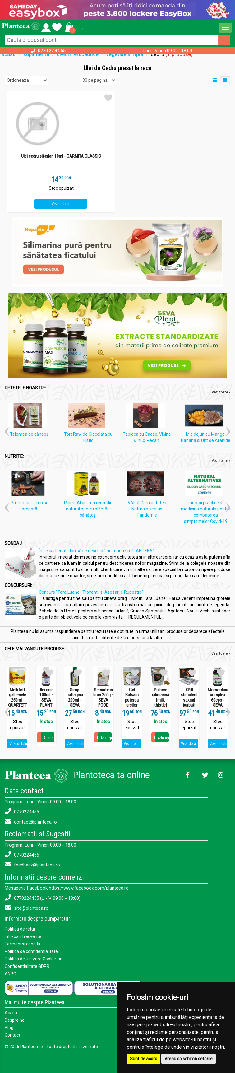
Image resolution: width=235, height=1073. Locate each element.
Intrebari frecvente (23, 936)
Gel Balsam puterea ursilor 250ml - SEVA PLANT (132, 705)
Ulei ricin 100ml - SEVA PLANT (46, 697)
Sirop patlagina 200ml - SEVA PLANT (75, 700)
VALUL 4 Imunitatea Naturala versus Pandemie (147, 509)
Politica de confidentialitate (31, 951)
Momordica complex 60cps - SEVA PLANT (218, 700)
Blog (9, 1027)
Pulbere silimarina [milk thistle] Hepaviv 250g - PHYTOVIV (160, 705)
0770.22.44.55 (52, 50)
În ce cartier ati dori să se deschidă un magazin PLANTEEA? (97, 550)
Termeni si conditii (22, 943)
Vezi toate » (221, 392)
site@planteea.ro (26, 907)
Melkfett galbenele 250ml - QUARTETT (17, 697)
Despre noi (15, 1020)
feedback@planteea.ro (32, 864)
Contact (12, 1035)
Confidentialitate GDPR (27, 966)
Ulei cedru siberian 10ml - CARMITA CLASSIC (61, 156)
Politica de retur (20, 929)
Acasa (11, 1012)
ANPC (10, 973)
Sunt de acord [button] (143, 1058)
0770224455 (22, 811)
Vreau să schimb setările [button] (188, 1058)
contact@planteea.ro (31, 821)
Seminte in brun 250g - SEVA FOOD (103, 697)
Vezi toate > (220, 653)
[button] (73, 27)
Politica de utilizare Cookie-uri (33, 958)
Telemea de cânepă (29, 434)
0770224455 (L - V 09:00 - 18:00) (43, 897)
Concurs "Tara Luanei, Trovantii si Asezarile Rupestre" (91, 592)
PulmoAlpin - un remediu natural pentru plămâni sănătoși (88, 509)
